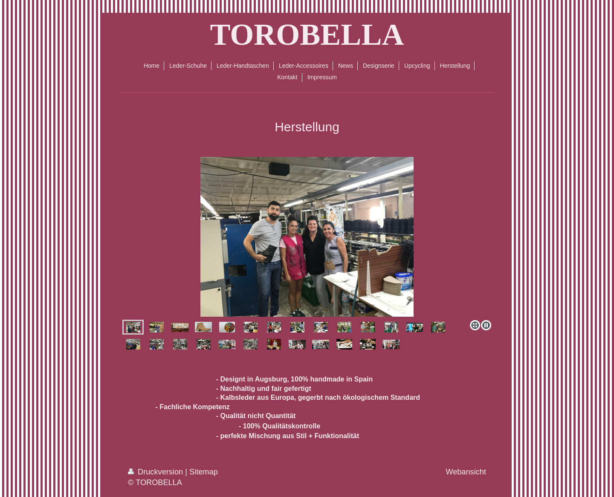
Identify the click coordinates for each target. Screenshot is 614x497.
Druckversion (156, 472)
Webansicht (466, 472)
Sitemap (203, 472)
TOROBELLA (307, 34)
